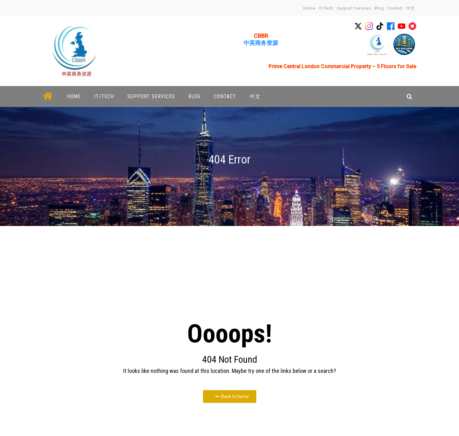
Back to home (232, 396)
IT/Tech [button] (104, 96)
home (309, 8)
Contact (395, 8)
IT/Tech (326, 8)
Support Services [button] (151, 96)
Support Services (354, 8)
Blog (379, 8)
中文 (410, 8)
